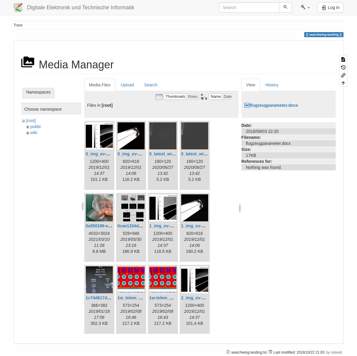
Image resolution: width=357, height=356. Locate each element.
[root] (31, 120)
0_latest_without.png (202, 153)
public (35, 126)
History (272, 84)
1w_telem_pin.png (136, 297)
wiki (33, 132)
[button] (305, 7)
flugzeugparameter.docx (274, 105)
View (250, 84)
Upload (127, 84)
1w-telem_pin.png (167, 297)
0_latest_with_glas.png (172, 153)
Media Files (100, 84)
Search (151, 84)
